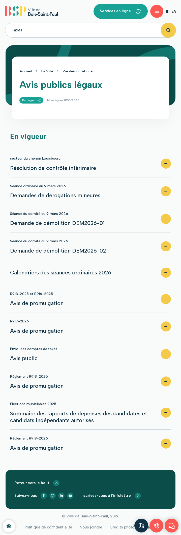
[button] (90, 164)
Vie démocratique (78, 71)
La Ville (47, 71)
